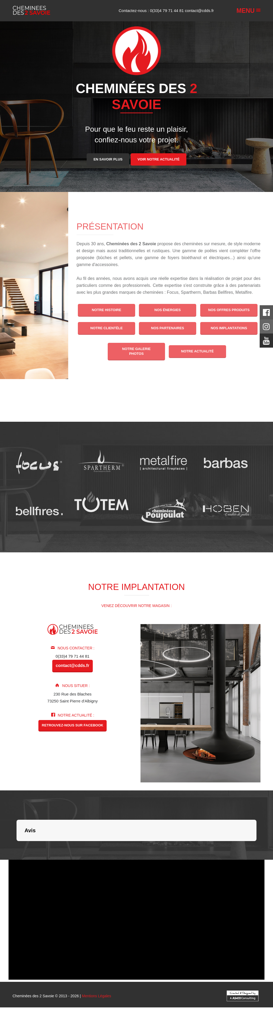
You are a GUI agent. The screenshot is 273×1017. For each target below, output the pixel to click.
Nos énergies (167, 310)
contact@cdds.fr (199, 10)
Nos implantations (229, 328)
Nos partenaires (167, 328)
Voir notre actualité (159, 159)
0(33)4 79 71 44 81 (167, 10)
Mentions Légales (96, 996)
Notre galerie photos (136, 351)
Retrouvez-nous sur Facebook (72, 725)
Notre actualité (197, 351)
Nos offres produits (229, 310)
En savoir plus (108, 159)
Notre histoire (106, 310)
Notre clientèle (106, 328)
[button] (16, 846)
